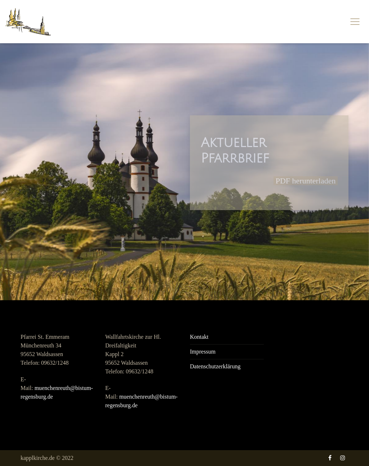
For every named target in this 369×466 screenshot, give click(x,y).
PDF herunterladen (306, 180)
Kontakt (199, 337)
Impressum (202, 352)
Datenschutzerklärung (215, 366)
